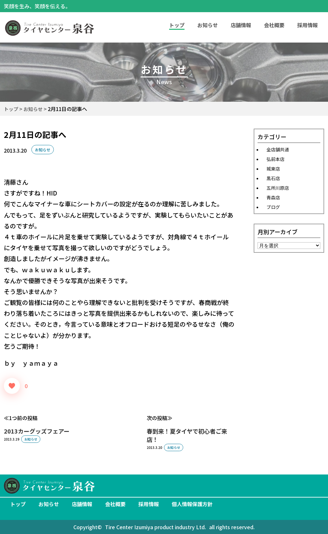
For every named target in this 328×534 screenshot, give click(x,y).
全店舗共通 (277, 149)
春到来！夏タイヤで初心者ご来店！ (187, 435)
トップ (18, 504)
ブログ (273, 207)
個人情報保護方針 (192, 504)
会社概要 (274, 25)
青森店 (273, 197)
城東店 (273, 168)
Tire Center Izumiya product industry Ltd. (155, 527)
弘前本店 (275, 159)
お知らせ (207, 25)
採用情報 (307, 25)
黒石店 (273, 178)
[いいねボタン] (12, 386)
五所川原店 (277, 188)
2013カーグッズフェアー (37, 431)
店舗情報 (241, 25)
